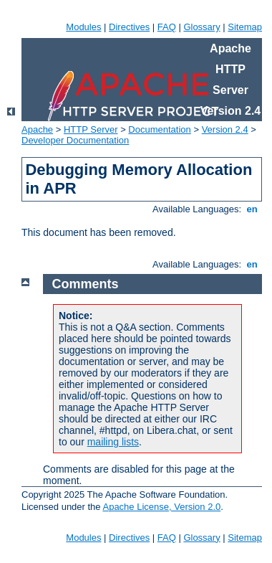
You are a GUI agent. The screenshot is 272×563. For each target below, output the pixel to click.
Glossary (201, 27)
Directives (129, 27)
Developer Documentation (75, 140)
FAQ (166, 27)
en (252, 209)
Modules (83, 27)
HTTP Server (91, 129)
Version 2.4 (225, 129)
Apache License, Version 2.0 (161, 506)
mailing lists (113, 442)
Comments (85, 284)
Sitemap (245, 27)
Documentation (159, 129)
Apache (37, 129)
